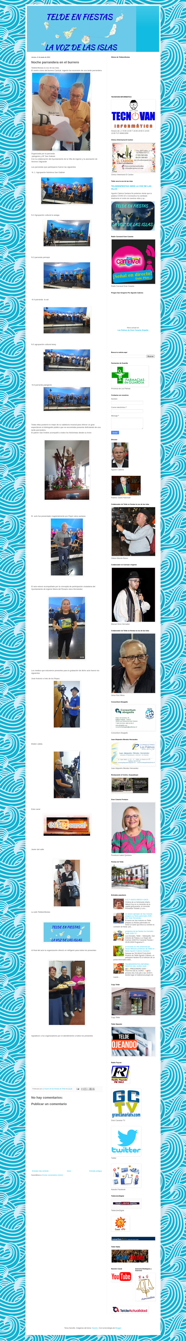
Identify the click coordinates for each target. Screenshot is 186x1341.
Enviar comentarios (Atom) (52, 1175)
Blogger (118, 1328)
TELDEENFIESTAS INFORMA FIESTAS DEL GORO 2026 (137, 965)
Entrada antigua (95, 1171)
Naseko (95, 1328)
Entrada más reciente (40, 1171)
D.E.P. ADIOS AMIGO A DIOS (136, 900)
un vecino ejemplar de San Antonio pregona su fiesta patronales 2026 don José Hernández (138, 916)
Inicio (69, 1171)
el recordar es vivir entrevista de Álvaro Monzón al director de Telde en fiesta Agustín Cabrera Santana (139, 949)
